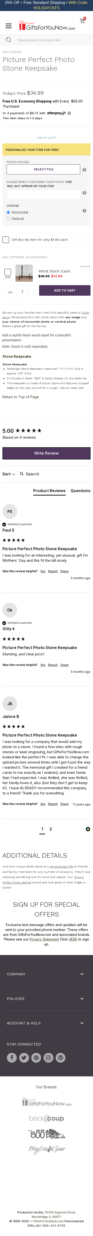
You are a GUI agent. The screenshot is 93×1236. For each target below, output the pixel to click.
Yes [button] (43, 571)
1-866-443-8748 (52, 1226)
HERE (73, 939)
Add (8, 277)
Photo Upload (18, 162)
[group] (46, 431)
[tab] (49, 491)
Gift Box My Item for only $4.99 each (40, 240)
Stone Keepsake (16, 357)
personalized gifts (62, 866)
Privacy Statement (44, 939)
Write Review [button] (46, 453)
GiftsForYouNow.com (48, 1221)
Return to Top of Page (20, 397)
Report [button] (53, 571)
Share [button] (64, 571)
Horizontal (20, 212)
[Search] (37, 474)
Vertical (18, 219)
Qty (10, 292)
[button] (42, 829)
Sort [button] (9, 473)
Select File (43, 169)
